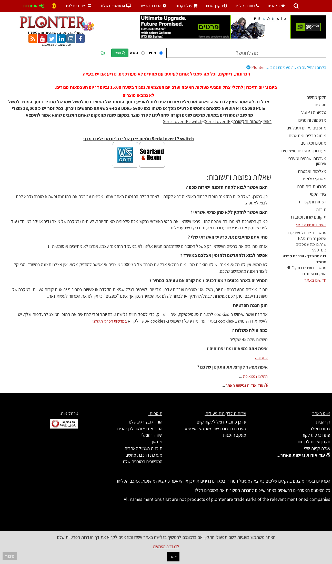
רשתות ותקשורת (312, 202)
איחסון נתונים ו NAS (312, 238)
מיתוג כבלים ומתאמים (307, 135)
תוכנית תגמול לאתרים (143, 448)
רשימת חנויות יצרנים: (311, 225)
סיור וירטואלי (151, 435)
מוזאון (157, 442)
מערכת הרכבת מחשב (144, 455)
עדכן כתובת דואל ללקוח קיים (221, 422)
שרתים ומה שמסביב (311, 244)
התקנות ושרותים (314, 273)
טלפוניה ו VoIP (313, 112)
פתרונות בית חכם (311, 186)
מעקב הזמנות (234, 435)
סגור (10, 556)
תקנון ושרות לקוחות (313, 442)
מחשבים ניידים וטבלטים (306, 128)
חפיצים (320, 105)
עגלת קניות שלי (317, 448)
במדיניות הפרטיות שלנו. (109, 321)
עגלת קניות (186, 5)
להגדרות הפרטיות (166, 546)
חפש (120, 53)
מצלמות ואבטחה (312, 171)
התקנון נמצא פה (255, 376)
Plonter (286, 67)
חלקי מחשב (316, 97)
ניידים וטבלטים (79, 5)
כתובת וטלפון (247, 5)
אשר (173, 557)
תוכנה (321, 209)
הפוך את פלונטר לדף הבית (139, 428)
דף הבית (276, 5)
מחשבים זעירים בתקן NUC (306, 267)
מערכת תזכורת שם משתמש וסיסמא (215, 428)
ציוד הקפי (318, 194)
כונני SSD (319, 250)
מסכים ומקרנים (313, 143)
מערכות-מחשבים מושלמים (303, 151)
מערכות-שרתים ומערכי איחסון (307, 160)
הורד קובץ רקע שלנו (145, 422)
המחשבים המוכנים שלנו (142, 461)
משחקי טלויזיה (314, 179)
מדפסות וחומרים (312, 120)
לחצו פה (261, 358)
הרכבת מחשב (153, 5)
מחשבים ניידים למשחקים (307, 232)
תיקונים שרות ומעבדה (308, 217)
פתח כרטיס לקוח (316, 435)
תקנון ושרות (216, 5)
